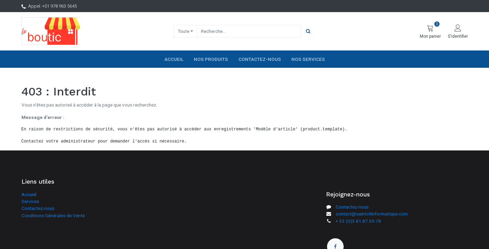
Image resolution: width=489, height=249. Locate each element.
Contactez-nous (37, 208)
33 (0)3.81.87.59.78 (360, 221)
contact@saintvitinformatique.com (372, 213)
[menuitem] (174, 59)
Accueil (28, 194)
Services (30, 201)
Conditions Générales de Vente (53, 215)
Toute (183, 31)
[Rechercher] (308, 31)
